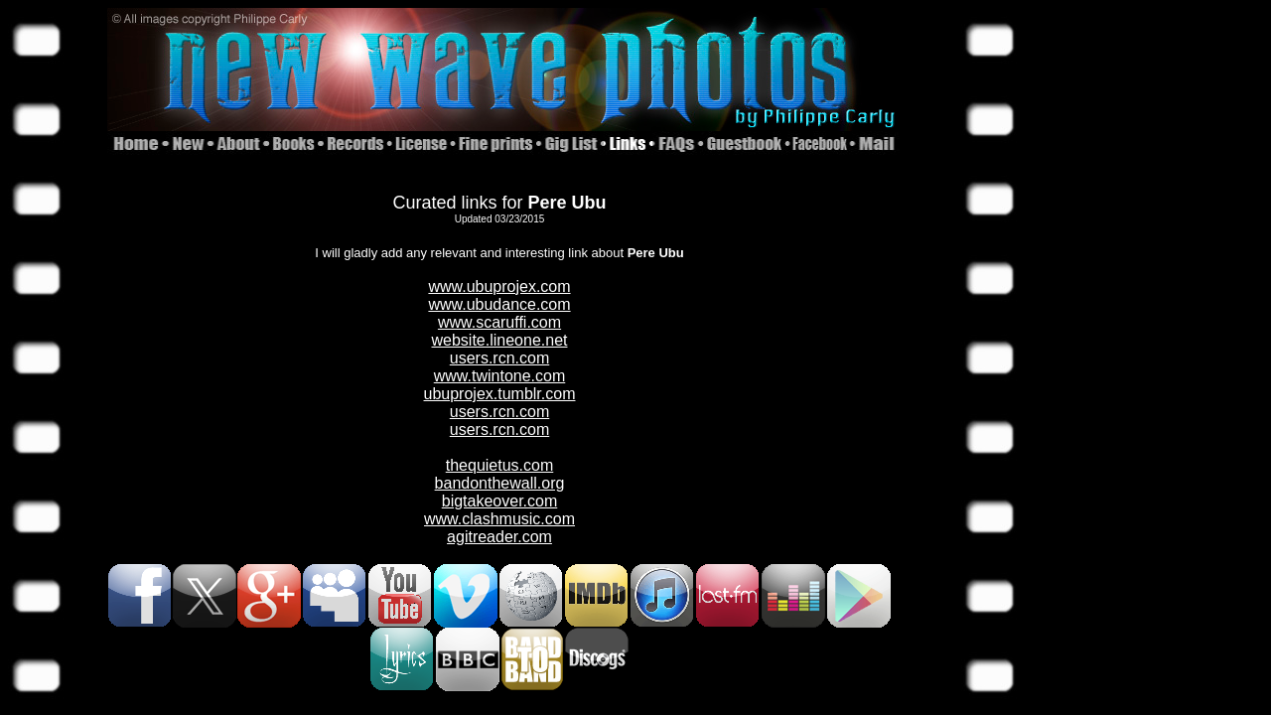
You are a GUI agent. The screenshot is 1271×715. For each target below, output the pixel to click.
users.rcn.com (499, 358)
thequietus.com (500, 465)
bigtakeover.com (500, 501)
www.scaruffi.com (499, 322)
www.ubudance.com (499, 304)
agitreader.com (499, 536)
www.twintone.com (500, 375)
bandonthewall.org (500, 483)
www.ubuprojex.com (499, 286)
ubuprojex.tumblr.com (500, 393)
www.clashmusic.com (499, 518)
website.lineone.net (500, 340)
